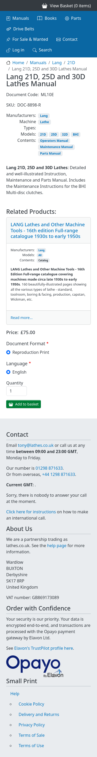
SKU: (10, 105)
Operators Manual (54, 140)
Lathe (44, 122)
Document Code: (22, 94)
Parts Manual (50, 153)
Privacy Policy (32, 725)
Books (51, 18)
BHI (76, 134)
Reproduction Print (30, 352)
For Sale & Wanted (30, 39)
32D (65, 134)
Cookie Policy (31, 704)
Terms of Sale (31, 735)
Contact (70, 39)
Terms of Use (31, 745)
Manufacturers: (21, 115)
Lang (57, 62)
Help (14, 693)
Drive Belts (23, 29)
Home (18, 62)
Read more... (22, 317)
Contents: (26, 140)
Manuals (20, 18)
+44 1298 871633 (58, 474)
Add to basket (27, 404)
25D (54, 134)
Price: (12, 332)
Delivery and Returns (39, 714)
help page (56, 545)
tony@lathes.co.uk (36, 445)
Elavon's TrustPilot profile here (43, 648)
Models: (28, 134)
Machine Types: (27, 125)
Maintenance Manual (56, 147)
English (19, 372)
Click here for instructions (31, 512)
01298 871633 (49, 468)
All (40, 255)
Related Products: (31, 211)
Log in (18, 50)
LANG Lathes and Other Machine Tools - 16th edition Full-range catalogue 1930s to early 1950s (48, 230)
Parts (76, 18)
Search (45, 50)
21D (71, 62)
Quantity (14, 383)
